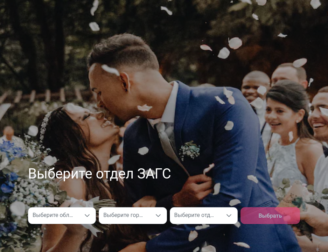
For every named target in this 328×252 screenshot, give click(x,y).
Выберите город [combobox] (124, 215)
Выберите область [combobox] (56, 215)
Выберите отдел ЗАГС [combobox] (197, 215)
